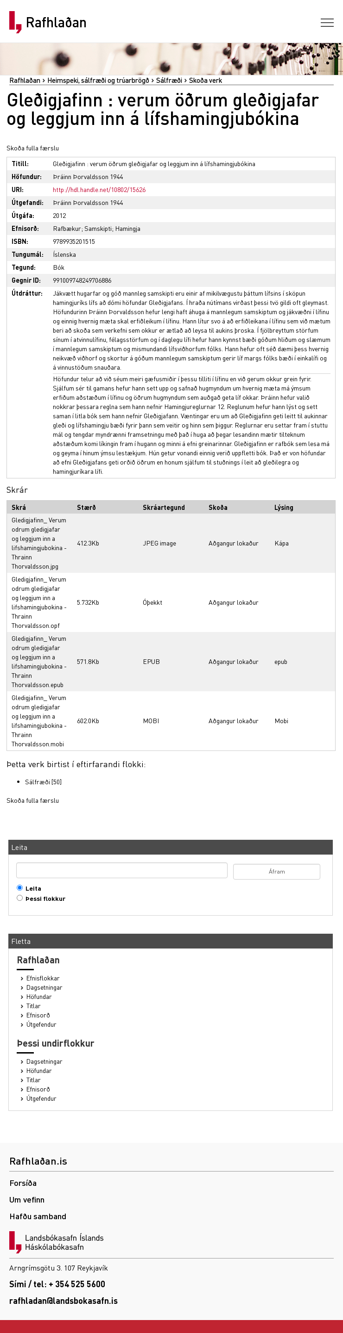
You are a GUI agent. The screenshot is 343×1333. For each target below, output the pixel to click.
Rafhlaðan (56, 22)
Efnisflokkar (43, 978)
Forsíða (23, 1182)
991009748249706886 (82, 280)
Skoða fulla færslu (32, 147)
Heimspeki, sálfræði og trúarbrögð (98, 80)
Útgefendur (41, 1024)
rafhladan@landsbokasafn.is (63, 1300)
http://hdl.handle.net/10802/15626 (99, 189)
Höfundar (39, 996)
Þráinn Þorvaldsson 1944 (88, 176)
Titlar (33, 1006)
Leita (31, 888)
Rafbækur (67, 228)
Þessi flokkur (43, 898)
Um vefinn (26, 1199)
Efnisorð (38, 1015)
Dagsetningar (44, 987)
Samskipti (98, 228)
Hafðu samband (37, 1215)
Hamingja (127, 228)
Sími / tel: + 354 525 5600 (57, 1283)
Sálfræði (169, 80)
